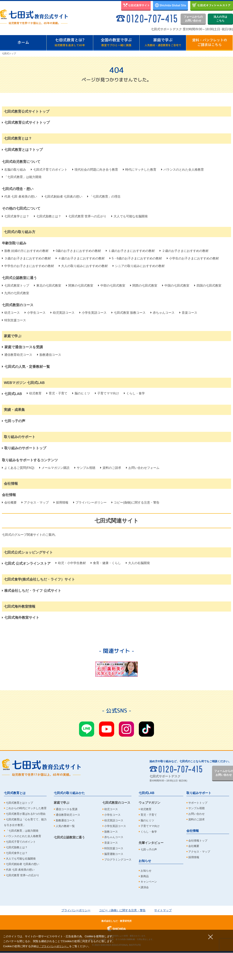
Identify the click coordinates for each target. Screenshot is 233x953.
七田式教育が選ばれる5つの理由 (25, 813)
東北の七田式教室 (47, 285)
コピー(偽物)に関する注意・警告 (135, 502)
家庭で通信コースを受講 (22, 347)
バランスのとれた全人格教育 (182, 169)
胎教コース (111, 831)
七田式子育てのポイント (49, 169)
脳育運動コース (113, 853)
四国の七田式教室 (207, 285)
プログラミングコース (117, 859)
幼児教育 (34, 393)
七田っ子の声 (149, 849)
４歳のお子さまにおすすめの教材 (80, 258)
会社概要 (9, 502)
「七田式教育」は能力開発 (22, 177)
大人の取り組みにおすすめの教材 (83, 266)
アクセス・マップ (35, 502)
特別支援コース (14, 320)
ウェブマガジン (149, 802)
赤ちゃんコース (162, 312)
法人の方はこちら (220, 18)
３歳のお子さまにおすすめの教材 (26, 258)
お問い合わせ (196, 813)
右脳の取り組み (14, 169)
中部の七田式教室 (111, 285)
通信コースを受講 (66, 809)
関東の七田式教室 (79, 285)
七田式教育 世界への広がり (86, 216)
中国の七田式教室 (175, 285)
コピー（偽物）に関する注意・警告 (123, 910)
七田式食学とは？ (15, 216)
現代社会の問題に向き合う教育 (95, 169)
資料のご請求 (110, 467)
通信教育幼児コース (17, 354)
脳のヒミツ (81, 393)
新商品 (145, 876)
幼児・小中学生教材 (71, 563)
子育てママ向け (107, 393)
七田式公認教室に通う (69, 837)
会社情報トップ (197, 840)
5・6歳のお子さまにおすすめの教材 (136, 258)
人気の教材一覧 (65, 826)
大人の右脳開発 (138, 563)
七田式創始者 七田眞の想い (62, 196)
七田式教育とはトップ (19, 802)
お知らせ (145, 860)
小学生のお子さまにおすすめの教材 (193, 258)
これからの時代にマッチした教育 (26, 808)
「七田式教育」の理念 (104, 196)
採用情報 (61, 502)
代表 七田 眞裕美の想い (19, 196)
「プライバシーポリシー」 (55, 946)
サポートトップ (197, 802)
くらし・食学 (134, 393)
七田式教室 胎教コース (128, 312)
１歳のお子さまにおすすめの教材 (130, 250)
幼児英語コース (62, 312)
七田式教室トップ (15, 285)
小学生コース (35, 312)
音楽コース (188, 312)
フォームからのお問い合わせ (193, 18)
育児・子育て (56, 393)
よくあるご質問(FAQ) (18, 467)
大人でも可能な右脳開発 (129, 216)
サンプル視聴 (84, 467)
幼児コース (11, 312)
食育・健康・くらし (106, 563)
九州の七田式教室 (15, 293)
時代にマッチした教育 (139, 169)
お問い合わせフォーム (142, 467)
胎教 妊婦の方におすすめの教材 (25, 250)
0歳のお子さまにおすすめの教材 (77, 250)
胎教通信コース (49, 354)
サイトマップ (165, 910)
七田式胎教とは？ (47, 216)
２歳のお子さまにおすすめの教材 (184, 250)
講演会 (145, 887)
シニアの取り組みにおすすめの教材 (139, 266)
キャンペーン (149, 881)
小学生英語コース (93, 312)
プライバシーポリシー (90, 502)
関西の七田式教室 (143, 285)
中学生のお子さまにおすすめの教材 (28, 266)
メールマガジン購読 (54, 467)
